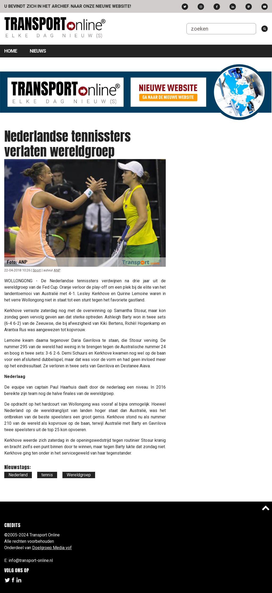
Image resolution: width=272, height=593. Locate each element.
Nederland (18, 474)
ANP (57, 270)
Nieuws (38, 51)
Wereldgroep (79, 474)
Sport (37, 270)
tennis (47, 474)
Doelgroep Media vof (52, 547)
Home (10, 51)
